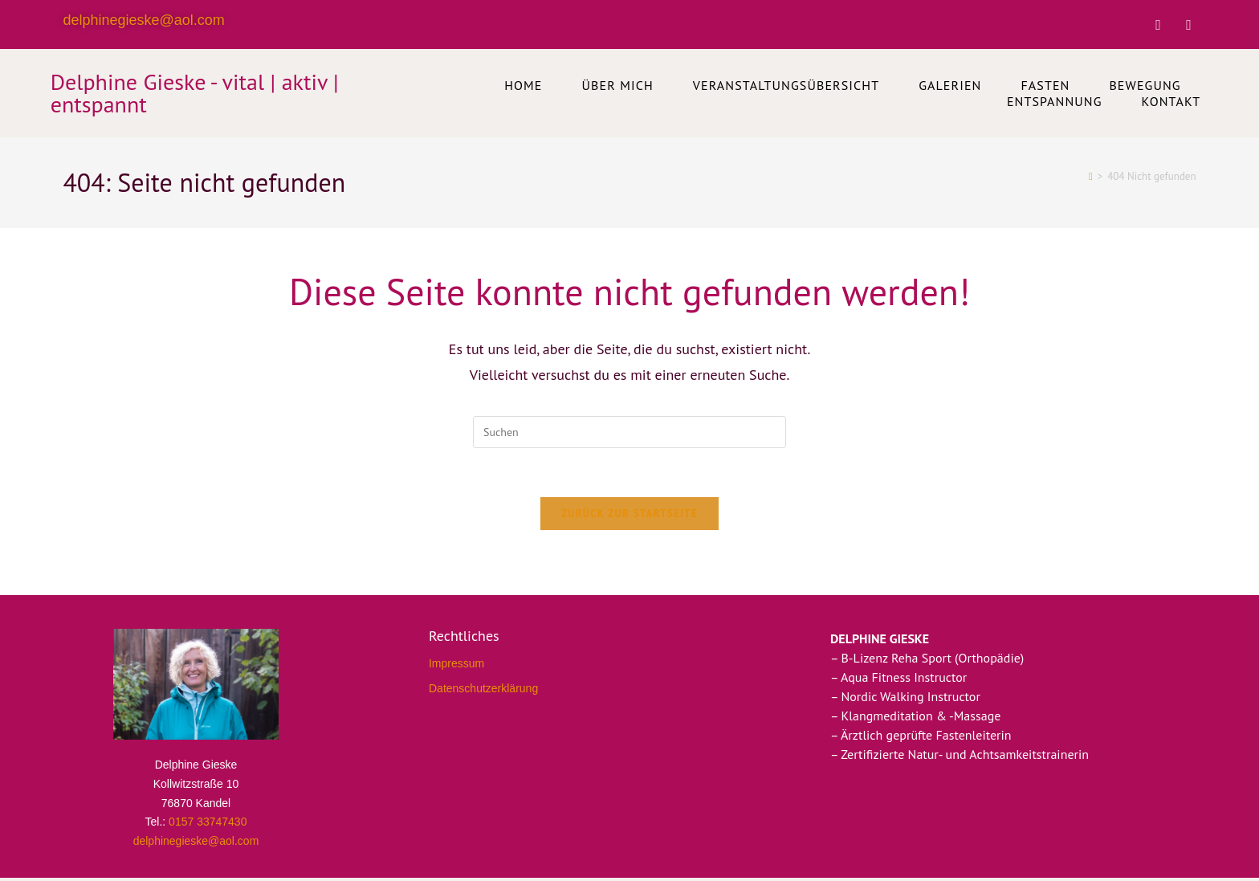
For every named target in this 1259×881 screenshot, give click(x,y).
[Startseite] (1091, 176)
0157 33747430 (208, 821)
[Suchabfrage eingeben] (629, 432)
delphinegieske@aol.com (143, 20)
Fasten (1045, 85)
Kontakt (1171, 101)
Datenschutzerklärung (483, 688)
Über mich (618, 85)
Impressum (456, 663)
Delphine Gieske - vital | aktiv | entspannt (195, 93)
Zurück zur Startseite (629, 513)
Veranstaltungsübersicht (786, 85)
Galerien (950, 85)
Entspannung (1054, 101)
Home (523, 85)
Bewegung (1144, 85)
